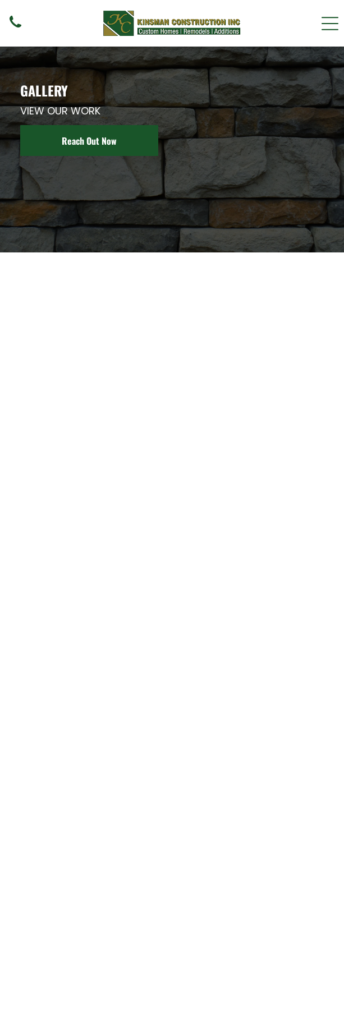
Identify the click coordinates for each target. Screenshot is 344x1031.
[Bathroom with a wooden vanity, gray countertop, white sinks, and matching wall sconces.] (252, 825)
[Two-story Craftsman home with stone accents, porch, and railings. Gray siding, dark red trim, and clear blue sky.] (252, 666)
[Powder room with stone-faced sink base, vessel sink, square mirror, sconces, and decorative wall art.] (252, 507)
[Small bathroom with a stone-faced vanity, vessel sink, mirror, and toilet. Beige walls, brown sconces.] (93, 666)
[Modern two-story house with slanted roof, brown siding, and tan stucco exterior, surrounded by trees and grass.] (93, 825)
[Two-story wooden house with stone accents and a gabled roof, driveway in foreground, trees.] (252, 348)
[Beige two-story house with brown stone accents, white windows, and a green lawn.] (93, 348)
